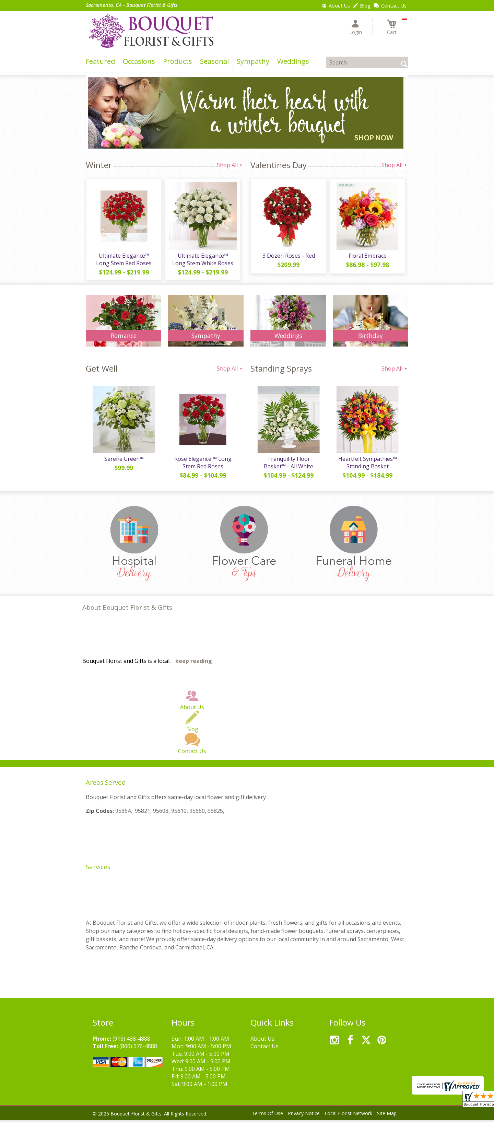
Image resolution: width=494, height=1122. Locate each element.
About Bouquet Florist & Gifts (127, 609)
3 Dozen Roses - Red (288, 256)
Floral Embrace (367, 256)
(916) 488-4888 (131, 1040)
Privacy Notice (304, 1115)
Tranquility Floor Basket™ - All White (288, 464)
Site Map (387, 1115)
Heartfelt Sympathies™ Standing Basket (367, 464)
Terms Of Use (267, 1115)
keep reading (193, 662)
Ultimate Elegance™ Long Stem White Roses (202, 260)
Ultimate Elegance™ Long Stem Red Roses (123, 260)
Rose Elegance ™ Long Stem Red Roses (202, 464)
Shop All (230, 165)
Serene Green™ (123, 460)
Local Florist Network (348, 1115)
